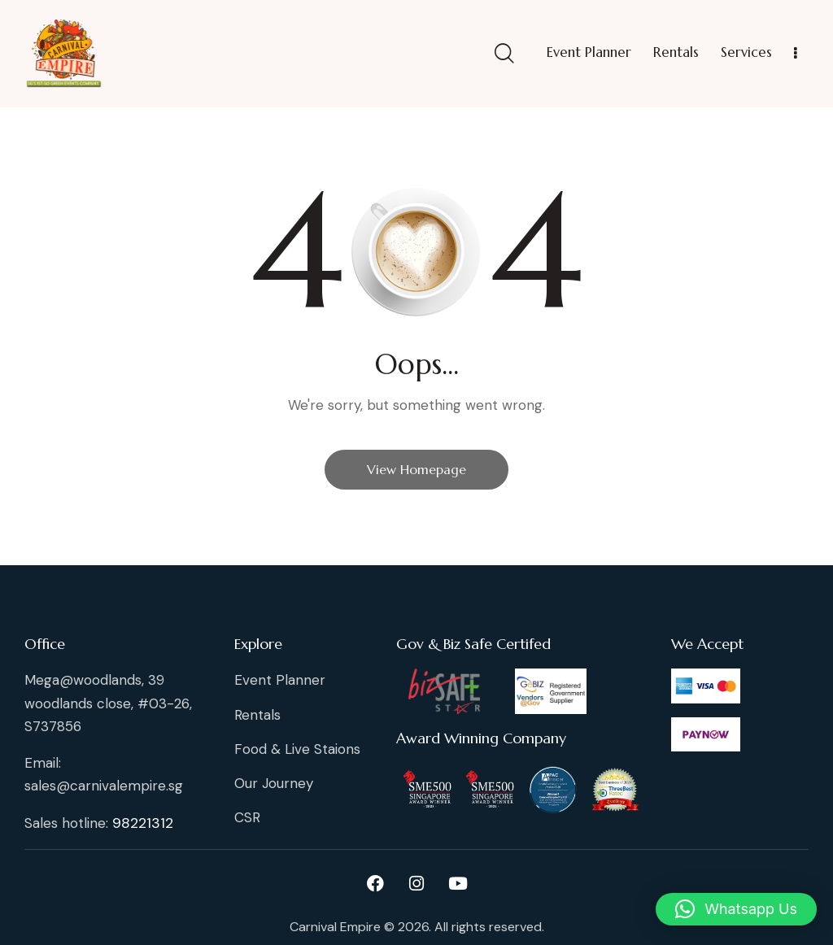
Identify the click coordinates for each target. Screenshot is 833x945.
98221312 (142, 823)
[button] (736, 909)
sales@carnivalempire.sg (103, 786)
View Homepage (416, 469)
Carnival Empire (335, 926)
